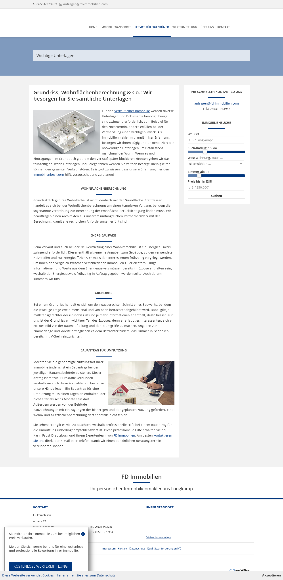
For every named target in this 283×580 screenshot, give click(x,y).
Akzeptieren (271, 575)
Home (93, 27)
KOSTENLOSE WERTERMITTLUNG (40, 566)
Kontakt (223, 27)
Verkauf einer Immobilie (132, 111)
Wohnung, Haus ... (205, 158)
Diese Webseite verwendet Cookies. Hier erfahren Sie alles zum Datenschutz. (59, 575)
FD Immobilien (124, 435)
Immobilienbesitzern (48, 174)
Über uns (207, 27)
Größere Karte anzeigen (158, 537)
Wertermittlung (184, 27)
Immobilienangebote (116, 27)
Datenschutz (137, 548)
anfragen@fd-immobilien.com (85, 4)
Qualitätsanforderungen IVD (164, 548)
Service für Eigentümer (152, 27)
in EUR (200, 181)
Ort (193, 134)
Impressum (109, 548)
